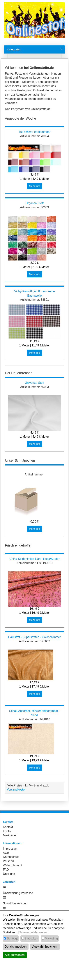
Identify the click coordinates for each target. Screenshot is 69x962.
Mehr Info (34, 186)
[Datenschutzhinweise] (32, 932)
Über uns (9, 873)
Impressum (10, 848)
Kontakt (8, 827)
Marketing (51, 938)
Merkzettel (10, 835)
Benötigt (12, 938)
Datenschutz (11, 856)
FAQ (6, 869)
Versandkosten (16, 789)
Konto (7, 831)
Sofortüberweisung (15, 903)
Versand (8, 861)
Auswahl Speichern (45, 946)
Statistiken (31, 938)
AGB (6, 852)
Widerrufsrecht (12, 865)
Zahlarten (9, 881)
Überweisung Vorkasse (18, 893)
